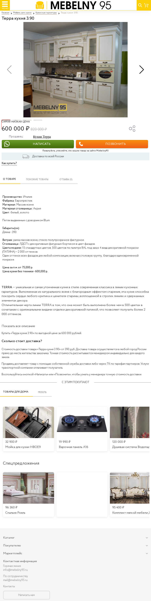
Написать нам (26, 595)
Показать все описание (18, 326)
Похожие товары (37, 179)
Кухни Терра (42, 137)
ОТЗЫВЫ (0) (66, 179)
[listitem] (28, 494)
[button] (141, 69)
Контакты (9, 586)
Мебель (42, 392)
